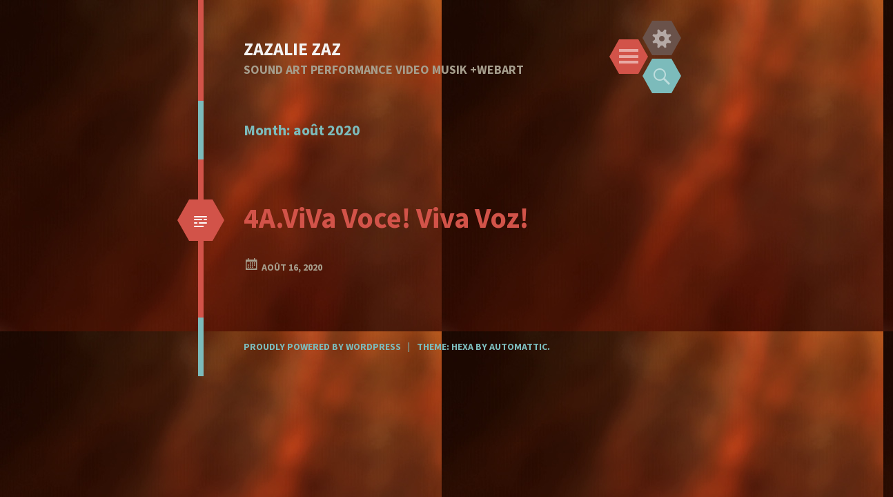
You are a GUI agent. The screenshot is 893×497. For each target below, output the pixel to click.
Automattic (518, 346)
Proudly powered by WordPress (322, 346)
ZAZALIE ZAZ (292, 48)
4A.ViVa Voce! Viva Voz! (386, 217)
